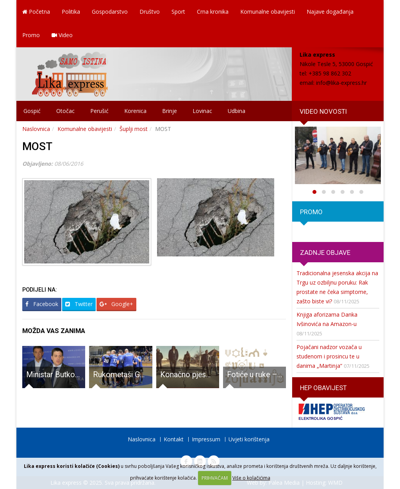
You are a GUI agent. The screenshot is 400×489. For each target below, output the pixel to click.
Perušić (99, 111)
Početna (36, 11)
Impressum (206, 439)
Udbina (236, 111)
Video (62, 35)
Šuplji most (134, 129)
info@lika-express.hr (341, 82)
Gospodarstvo (110, 11)
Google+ (116, 304)
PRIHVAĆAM (215, 478)
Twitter (79, 304)
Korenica (135, 111)
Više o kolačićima (251, 478)
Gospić (32, 111)
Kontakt (174, 439)
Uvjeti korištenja (249, 439)
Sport (178, 11)
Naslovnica (36, 129)
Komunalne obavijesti (267, 11)
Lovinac (202, 111)
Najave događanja (330, 11)
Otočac (65, 111)
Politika (71, 11)
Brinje (169, 111)
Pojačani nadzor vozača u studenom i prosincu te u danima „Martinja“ (329, 356)
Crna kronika (213, 11)
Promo (31, 35)
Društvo (149, 11)
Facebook (41, 304)
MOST (37, 146)
